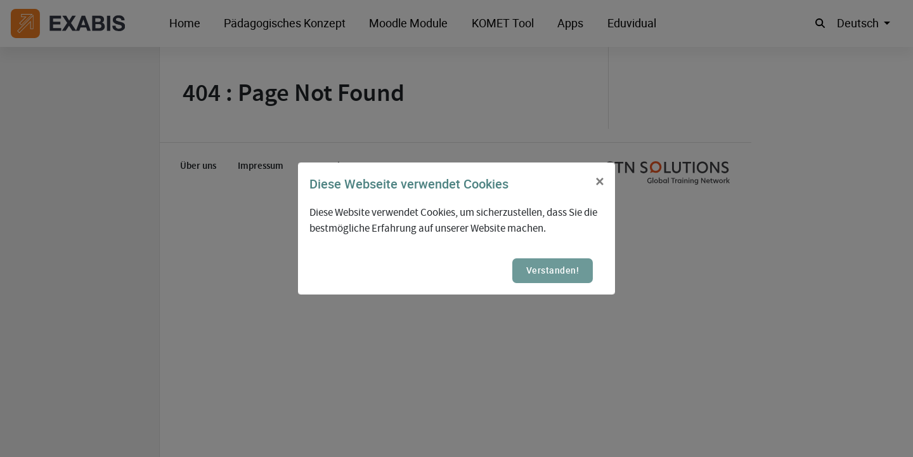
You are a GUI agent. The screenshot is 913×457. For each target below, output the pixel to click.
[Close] (599, 182)
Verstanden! (553, 270)
